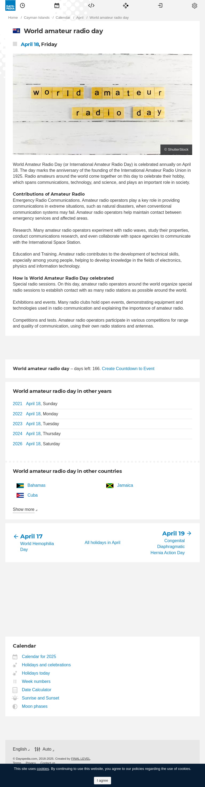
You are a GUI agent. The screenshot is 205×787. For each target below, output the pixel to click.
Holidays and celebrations (46, 665)
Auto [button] (46, 749)
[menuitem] (22, 5)
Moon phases (35, 706)
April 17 (31, 536)
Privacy (31, 763)
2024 (17, 433)
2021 (17, 403)
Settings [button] (195, 5)
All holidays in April (102, 542)
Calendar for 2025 (39, 656)
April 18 (30, 44)
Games (126, 5)
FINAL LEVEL (80, 758)
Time (22, 5)
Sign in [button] (160, 5)
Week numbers (36, 681)
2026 (17, 444)
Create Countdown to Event (128, 368)
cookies (43, 769)
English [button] (20, 749)
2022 (17, 414)
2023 (17, 423)
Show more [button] (23, 509)
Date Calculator (36, 689)
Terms (17, 763)
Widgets (91, 5)
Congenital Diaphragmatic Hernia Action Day (168, 546)
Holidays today (36, 673)
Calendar (57, 5)
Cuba (32, 495)
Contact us (48, 763)
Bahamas (36, 485)
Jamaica (125, 485)
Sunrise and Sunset (40, 698)
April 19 (173, 533)
